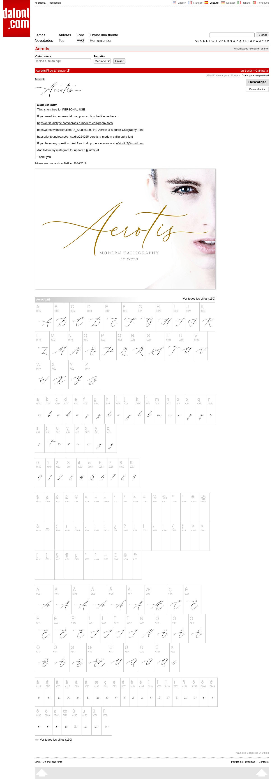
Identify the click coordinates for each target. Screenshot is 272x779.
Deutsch (228, 2)
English (179, 2)
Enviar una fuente (104, 35)
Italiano (244, 2)
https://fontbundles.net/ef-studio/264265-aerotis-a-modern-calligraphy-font (85, 136)
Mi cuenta (40, 2)
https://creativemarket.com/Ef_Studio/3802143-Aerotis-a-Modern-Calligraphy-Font (90, 129)
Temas (40, 35)
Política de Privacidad (243, 761)
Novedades (44, 40)
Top (62, 40)
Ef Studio (60, 70)
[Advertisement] (117, 20)
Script (248, 70)
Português (260, 2)
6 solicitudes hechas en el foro (251, 48)
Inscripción (55, 2)
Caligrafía (261, 70)
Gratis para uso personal (255, 75)
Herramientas (100, 40)
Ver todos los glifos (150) (199, 298)
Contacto (264, 761)
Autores (65, 35)
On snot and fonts (52, 761)
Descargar (257, 82)
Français (195, 2)
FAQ (80, 40)
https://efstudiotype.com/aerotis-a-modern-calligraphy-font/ (75, 123)
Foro (80, 35)
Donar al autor (257, 89)
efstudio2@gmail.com (130, 143)
